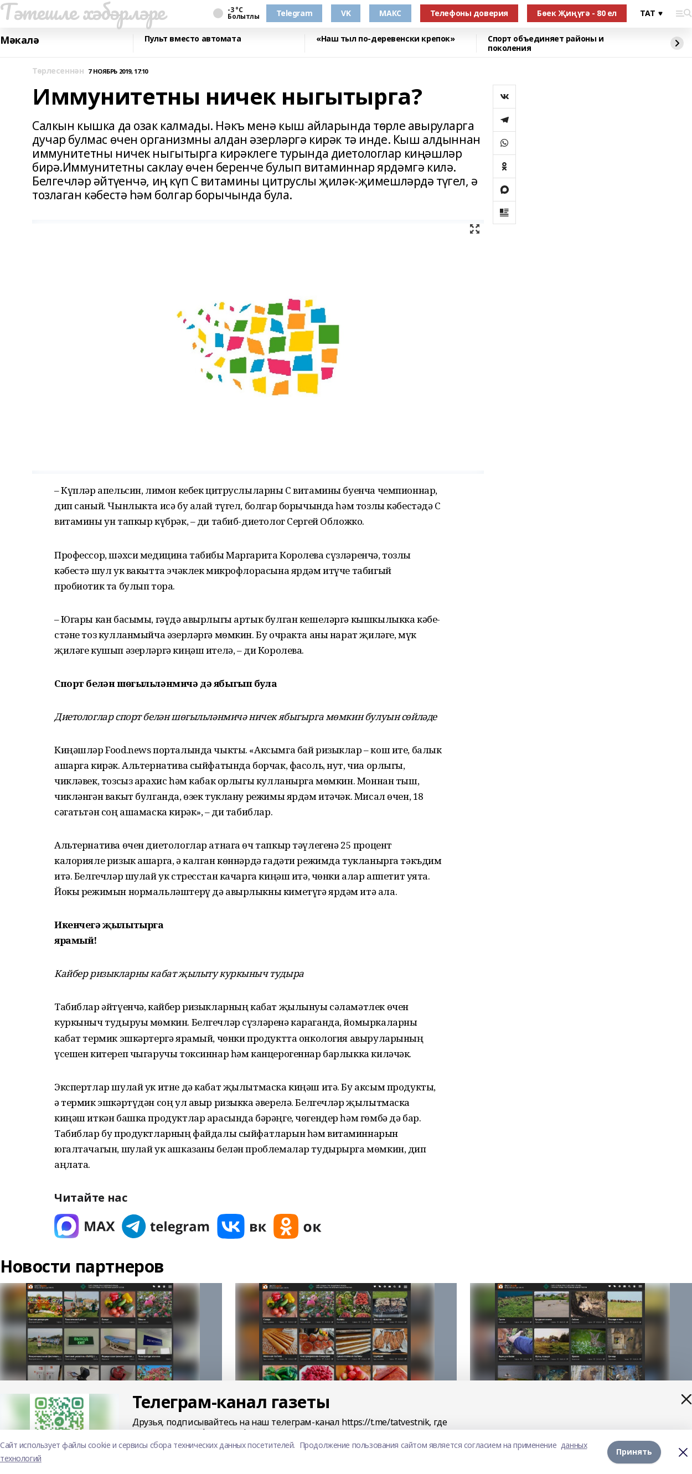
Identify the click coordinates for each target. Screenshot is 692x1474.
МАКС (390, 13)
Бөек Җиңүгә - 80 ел (577, 13)
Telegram (294, 13)
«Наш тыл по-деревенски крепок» (385, 39)
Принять (634, 1451)
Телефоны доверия (469, 13)
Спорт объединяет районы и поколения (546, 43)
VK (345, 13)
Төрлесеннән (58, 71)
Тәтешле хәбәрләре (82, 11)
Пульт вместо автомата (192, 39)
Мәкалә (19, 40)
